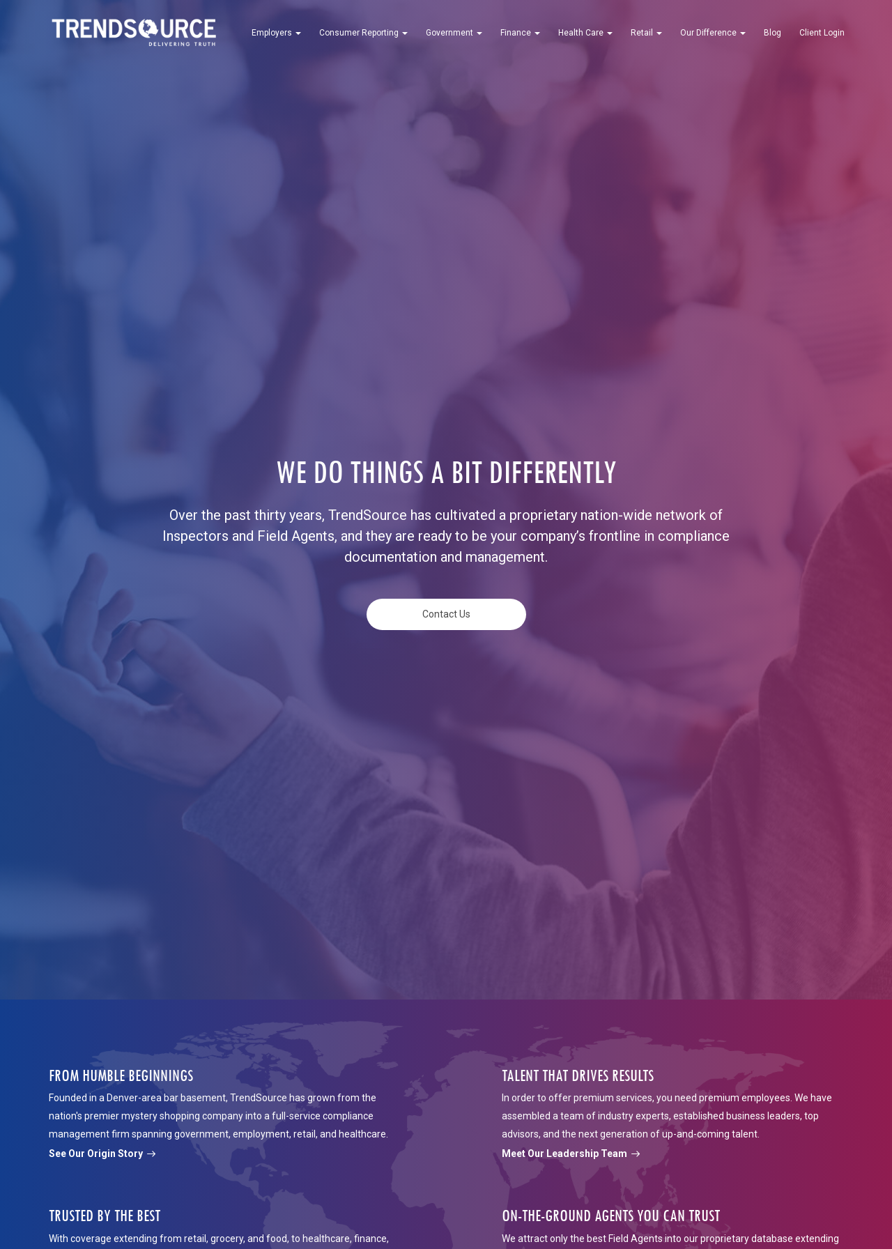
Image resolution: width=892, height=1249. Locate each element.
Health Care (585, 33)
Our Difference (713, 33)
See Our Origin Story (102, 1153)
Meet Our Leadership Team (571, 1153)
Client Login (822, 33)
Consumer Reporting (363, 33)
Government (454, 33)
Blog (772, 33)
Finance (520, 33)
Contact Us (446, 614)
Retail (646, 33)
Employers (276, 33)
